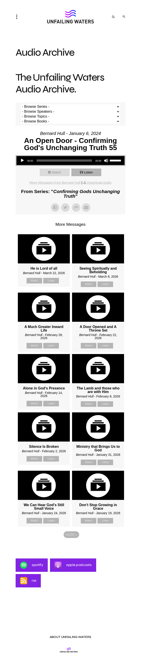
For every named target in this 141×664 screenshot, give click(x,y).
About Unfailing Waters (70, 637)
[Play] (22, 160)
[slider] (64, 160)
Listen (88, 172)
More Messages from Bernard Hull (54, 182)
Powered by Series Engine (70, 546)
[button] (18, 16)
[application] (70, 160)
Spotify (31, 565)
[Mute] (106, 160)
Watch (56, 172)
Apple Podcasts (73, 565)
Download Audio (99, 182)
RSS (28, 580)
